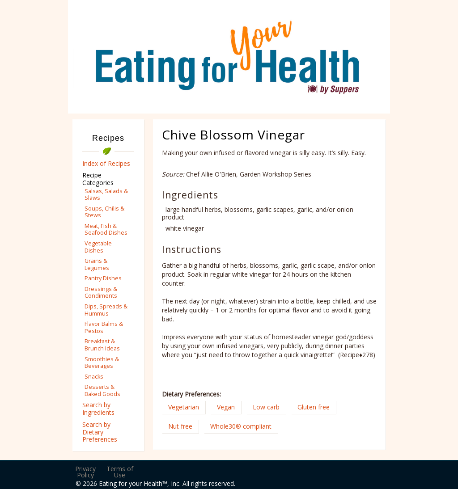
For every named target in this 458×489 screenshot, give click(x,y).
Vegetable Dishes (98, 247)
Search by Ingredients (98, 408)
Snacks (94, 376)
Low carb (266, 407)
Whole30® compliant (240, 426)
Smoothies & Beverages (102, 362)
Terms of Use (119, 471)
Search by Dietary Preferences (99, 432)
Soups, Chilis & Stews (104, 212)
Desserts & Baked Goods (102, 390)
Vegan (226, 407)
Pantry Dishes (103, 278)
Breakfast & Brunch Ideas (102, 344)
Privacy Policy (85, 471)
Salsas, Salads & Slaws (106, 194)
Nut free (180, 426)
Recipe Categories (98, 179)
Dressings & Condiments (101, 292)
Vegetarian (183, 407)
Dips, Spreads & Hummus (106, 310)
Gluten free (313, 407)
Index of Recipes (106, 163)
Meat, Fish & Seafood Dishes (106, 229)
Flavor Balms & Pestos (104, 327)
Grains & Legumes (97, 264)
